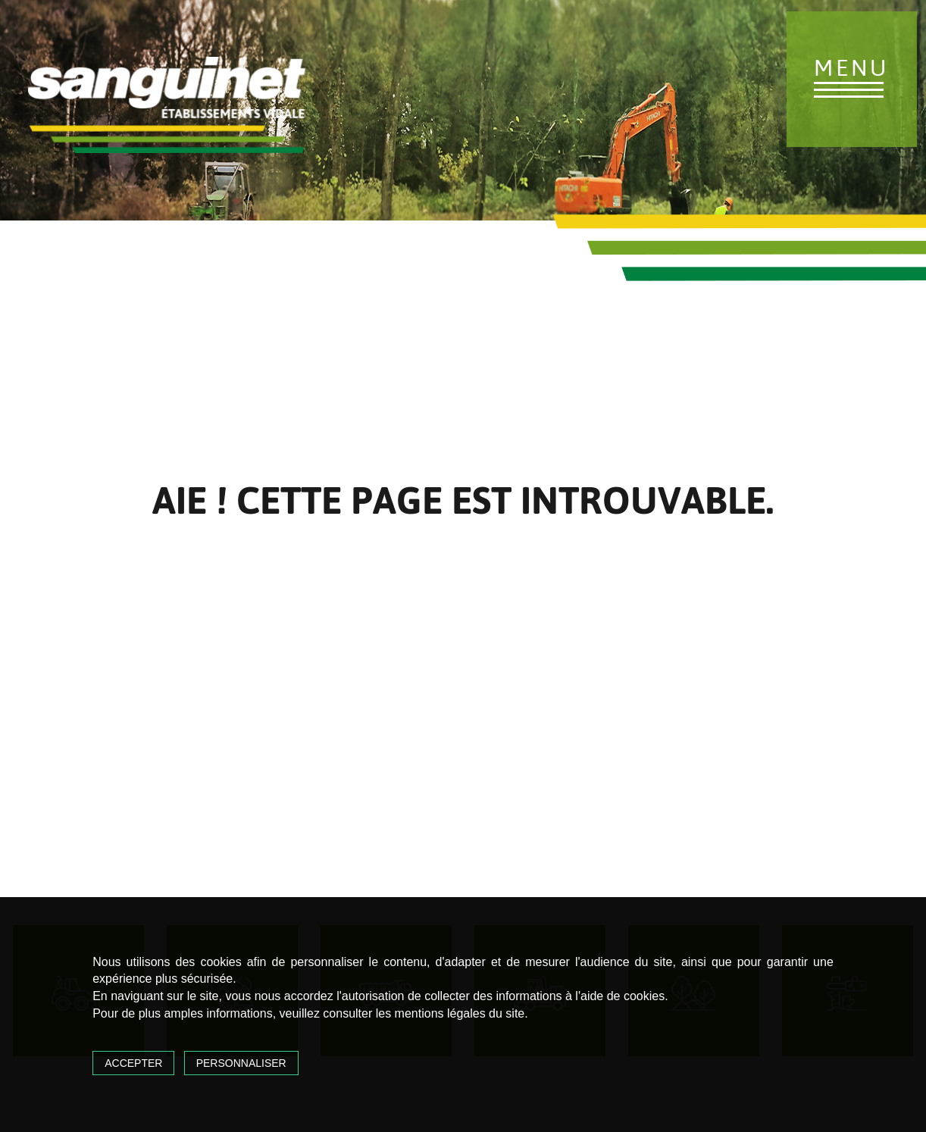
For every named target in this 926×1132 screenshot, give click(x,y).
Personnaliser (241, 1063)
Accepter (133, 1063)
